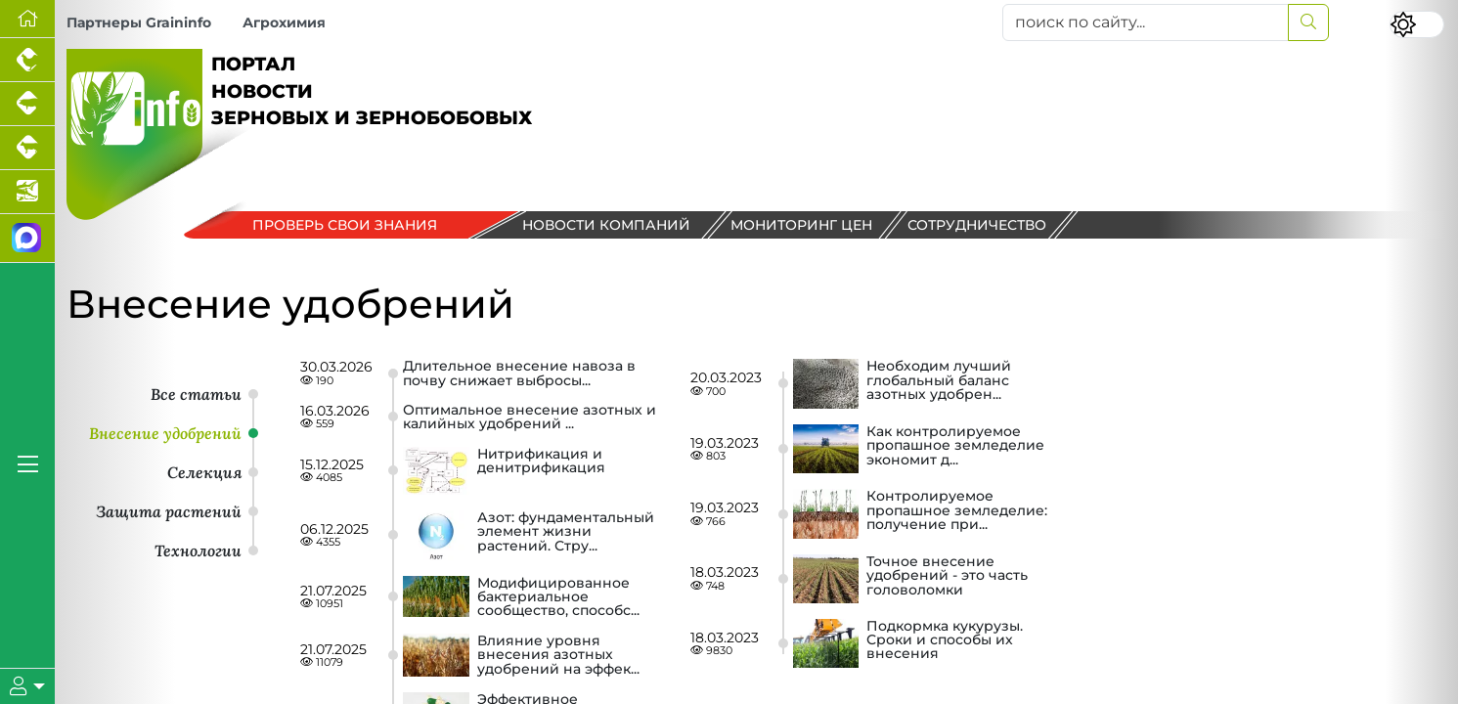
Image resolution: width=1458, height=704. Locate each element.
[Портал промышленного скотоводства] (27, 148)
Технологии (198, 550)
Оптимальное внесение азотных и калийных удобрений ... (529, 417)
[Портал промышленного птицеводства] (27, 60)
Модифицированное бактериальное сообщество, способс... (558, 597)
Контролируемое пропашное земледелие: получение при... (956, 511)
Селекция (204, 472)
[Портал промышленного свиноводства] (27, 104)
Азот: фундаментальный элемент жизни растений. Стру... (565, 532)
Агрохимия (284, 22)
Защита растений (169, 511)
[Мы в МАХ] (27, 238)
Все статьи (196, 394)
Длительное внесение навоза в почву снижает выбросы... (519, 373)
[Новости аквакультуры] (27, 192)
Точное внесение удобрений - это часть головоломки (947, 576)
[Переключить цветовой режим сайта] (1417, 24)
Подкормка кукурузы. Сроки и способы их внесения (944, 641)
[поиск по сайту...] (1146, 22)
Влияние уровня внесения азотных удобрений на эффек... (558, 655)
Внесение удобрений (165, 433)
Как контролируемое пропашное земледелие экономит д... (955, 446)
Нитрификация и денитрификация (541, 461)
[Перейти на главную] (27, 19)
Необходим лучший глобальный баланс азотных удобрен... (938, 381)
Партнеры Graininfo (138, 22)
